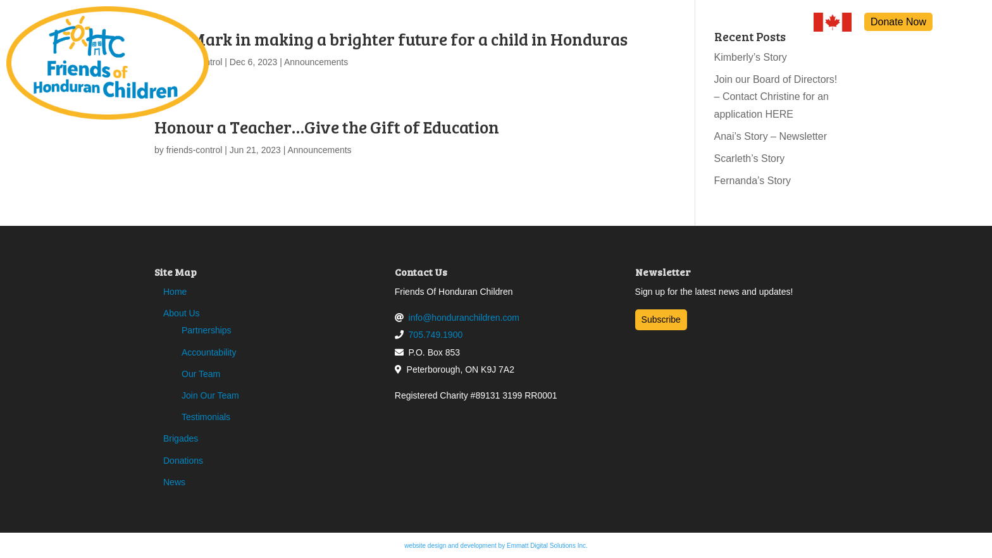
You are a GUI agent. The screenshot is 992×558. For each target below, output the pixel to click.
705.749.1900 (436, 335)
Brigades (180, 438)
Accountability (209, 352)
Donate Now (898, 21)
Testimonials (206, 417)
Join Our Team (210, 395)
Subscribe (661, 319)
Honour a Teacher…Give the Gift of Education (326, 127)
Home (175, 292)
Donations (183, 461)
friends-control (194, 150)
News (174, 482)
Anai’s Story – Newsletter (770, 136)
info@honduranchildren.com (464, 318)
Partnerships (207, 330)
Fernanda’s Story (752, 180)
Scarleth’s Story (749, 158)
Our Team (201, 374)
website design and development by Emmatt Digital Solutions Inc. (496, 545)
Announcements (316, 62)
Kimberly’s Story (750, 57)
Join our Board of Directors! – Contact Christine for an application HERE (776, 96)
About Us (181, 313)
